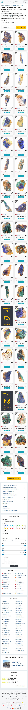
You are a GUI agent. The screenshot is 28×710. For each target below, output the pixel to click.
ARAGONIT (6, 606)
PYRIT (5, 637)
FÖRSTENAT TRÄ (20, 617)
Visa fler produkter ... (14, 478)
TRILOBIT (5, 648)
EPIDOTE (18, 614)
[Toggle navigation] (25, 1)
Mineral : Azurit (21, 27)
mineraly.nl (6, 705)
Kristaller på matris (8, 491)
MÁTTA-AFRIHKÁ (7, 593)
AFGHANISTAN (7, 573)
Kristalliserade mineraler (10, 489)
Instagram (19, 696)
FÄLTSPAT (5, 617)
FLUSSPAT (19, 615)
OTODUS (18, 635)
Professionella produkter (10, 510)
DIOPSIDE (19, 612)
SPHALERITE (6, 646)
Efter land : (17, 538)
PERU (18, 584)
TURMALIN (19, 648)
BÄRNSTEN (19, 608)
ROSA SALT (19, 639)
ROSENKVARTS (7, 641)
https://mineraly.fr (14, 699)
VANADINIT (6, 650)
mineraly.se (22, 705)
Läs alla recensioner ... (20, 686)
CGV (3, 692)
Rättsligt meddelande (9, 692)
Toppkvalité (6, 508)
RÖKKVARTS (6, 643)
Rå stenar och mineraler (10, 485)
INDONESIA (6, 580)
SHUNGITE (6, 645)
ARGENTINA (20, 573)
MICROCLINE (6, 634)
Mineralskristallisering (9, 495)
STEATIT (18, 646)
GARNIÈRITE (6, 619)
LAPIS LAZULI (19, 630)
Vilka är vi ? (22, 692)
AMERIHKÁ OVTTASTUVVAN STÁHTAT (20, 590)
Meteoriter (6, 503)
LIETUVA (19, 580)
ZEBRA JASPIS (20, 650)
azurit (3, 44)
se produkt (7, 48)
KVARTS (5, 628)
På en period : (5, 533)
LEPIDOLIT (6, 632)
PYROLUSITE (19, 637)
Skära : (3, 552)
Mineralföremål (8, 497)
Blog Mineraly (5, 696)
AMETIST (6, 603)
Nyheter (5, 506)
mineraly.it (14, 703)
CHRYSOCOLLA (6, 612)
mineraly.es (22, 703)
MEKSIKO (6, 584)
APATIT (18, 605)
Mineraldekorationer (9, 487)
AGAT (5, 601)
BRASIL (5, 575)
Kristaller (9, 5)
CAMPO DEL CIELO (7, 610)
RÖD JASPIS (19, 641)
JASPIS (18, 625)
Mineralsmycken (8, 501)
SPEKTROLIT (19, 645)
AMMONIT (19, 603)
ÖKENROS (6, 652)
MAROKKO (6, 582)
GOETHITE (6, 621)
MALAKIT (18, 632)
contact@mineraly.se (16, 698)
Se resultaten (14, 565)
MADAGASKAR (20, 582)
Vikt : (3, 548)
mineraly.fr (8, 702)
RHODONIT (6, 639)
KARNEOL (19, 626)
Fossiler (6, 499)
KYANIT (18, 628)
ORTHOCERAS (6, 635)
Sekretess (17, 692)
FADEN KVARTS (7, 615)
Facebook (12, 696)
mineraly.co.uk (17, 702)
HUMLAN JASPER (20, 623)
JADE (5, 625)
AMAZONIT (19, 601)
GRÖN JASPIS (19, 621)
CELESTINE (19, 610)
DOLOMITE (6, 614)
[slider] (3, 546)
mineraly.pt (14, 705)
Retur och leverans (6, 693)
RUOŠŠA (19, 586)
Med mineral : (5, 538)
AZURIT (18, 606)
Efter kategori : (5, 519)
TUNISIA (5, 588)
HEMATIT (5, 623)
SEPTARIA (19, 643)
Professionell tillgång (16, 693)
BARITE (5, 608)
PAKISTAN (6, 586)
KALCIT (5, 626)
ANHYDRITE (6, 605)
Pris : (3, 543)
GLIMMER (19, 619)
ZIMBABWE (19, 593)
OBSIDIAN (19, 634)
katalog (4, 5)
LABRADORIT (6, 630)
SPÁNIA (19, 577)
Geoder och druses (8, 493)
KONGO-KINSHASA (21, 575)
